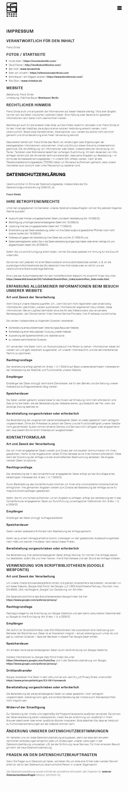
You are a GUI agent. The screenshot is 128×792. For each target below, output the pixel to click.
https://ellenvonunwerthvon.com (49, 72)
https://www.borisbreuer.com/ (65, 76)
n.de (39, 80)
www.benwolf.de (30, 68)
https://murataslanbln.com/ (40, 61)
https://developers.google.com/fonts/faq (30, 660)
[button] (119, 8)
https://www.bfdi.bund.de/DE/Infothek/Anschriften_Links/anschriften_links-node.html (57, 279)
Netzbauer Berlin (48, 97)
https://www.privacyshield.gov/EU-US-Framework (36, 680)
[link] (12, 12)
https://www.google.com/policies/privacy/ (31, 600)
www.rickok (28, 80)
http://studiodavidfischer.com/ (43, 65)
